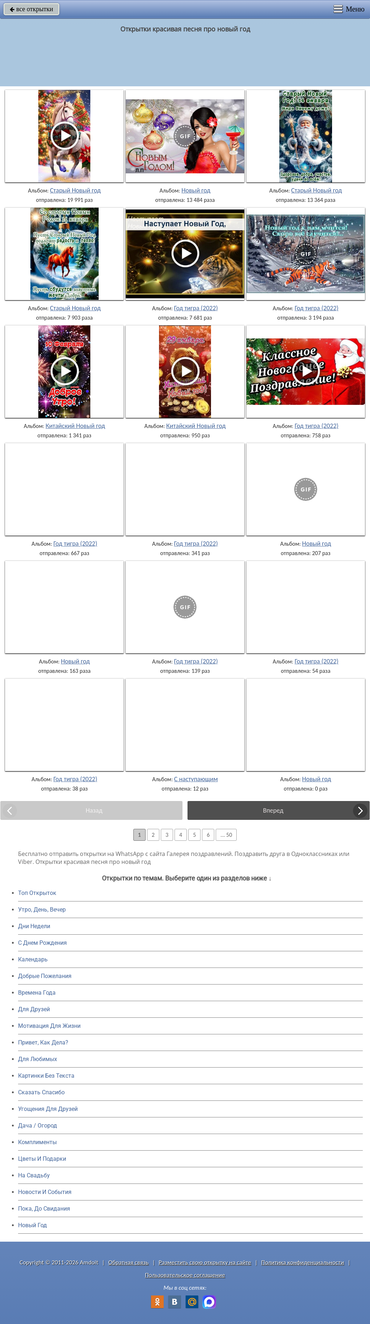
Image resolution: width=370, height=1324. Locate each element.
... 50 (226, 834)
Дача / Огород (37, 1125)
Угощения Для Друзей (48, 1109)
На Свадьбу (34, 1175)
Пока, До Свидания (44, 1208)
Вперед (273, 810)
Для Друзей (34, 1009)
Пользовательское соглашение (185, 1275)
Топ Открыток (37, 893)
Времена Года (37, 992)
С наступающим (196, 779)
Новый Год (32, 1225)
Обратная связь (128, 1262)
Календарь (33, 959)
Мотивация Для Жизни (49, 1025)
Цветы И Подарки (42, 1158)
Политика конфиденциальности (302, 1262)
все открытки (31, 9)
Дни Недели (34, 926)
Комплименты (37, 1142)
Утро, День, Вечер (42, 909)
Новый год (195, 190)
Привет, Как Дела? (43, 1042)
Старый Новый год (75, 190)
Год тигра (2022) (196, 308)
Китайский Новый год (75, 426)
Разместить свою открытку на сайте (205, 1262)
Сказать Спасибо (41, 1092)
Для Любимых (37, 1059)
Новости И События (45, 1192)
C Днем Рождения (42, 942)
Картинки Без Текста (46, 1075)
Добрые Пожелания (45, 976)
